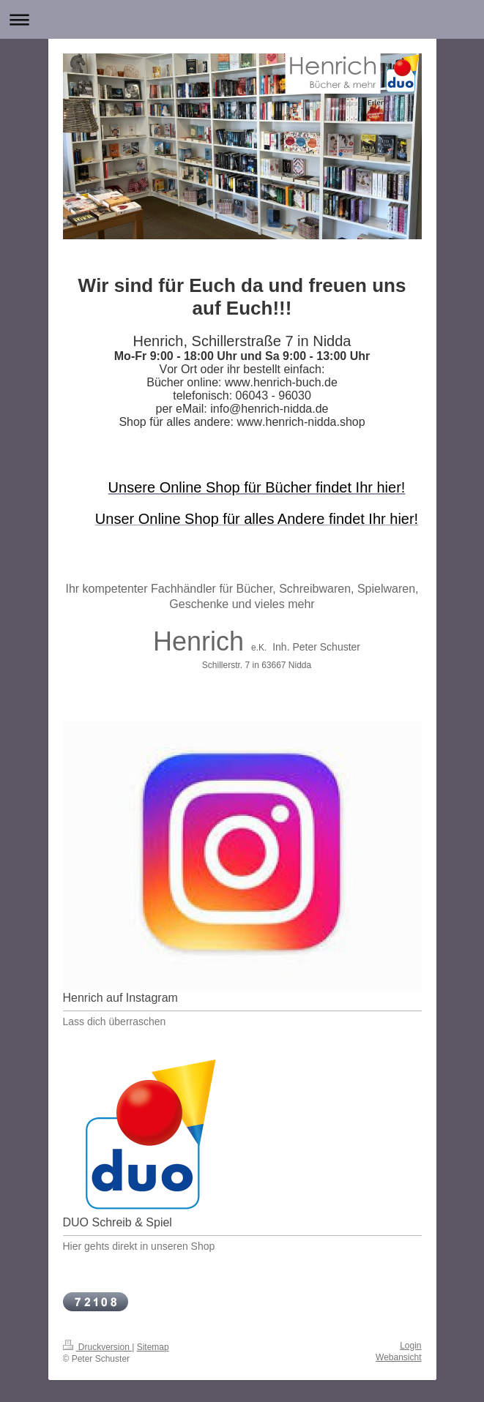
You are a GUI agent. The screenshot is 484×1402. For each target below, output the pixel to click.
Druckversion (98, 1347)
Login (410, 1346)
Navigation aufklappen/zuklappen (242, 19)
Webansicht (398, 1357)
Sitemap (153, 1347)
